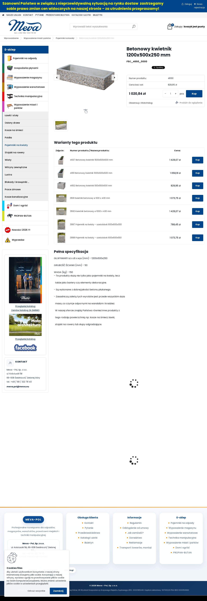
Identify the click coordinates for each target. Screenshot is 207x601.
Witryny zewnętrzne (16, 167)
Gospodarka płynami (22, 68)
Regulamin (136, 523)
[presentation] (57, 77)
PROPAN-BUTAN (19, 216)
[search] (133, 27)
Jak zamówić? (136, 532)
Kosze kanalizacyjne (16, 196)
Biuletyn (88, 542)
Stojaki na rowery (14, 152)
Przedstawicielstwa (89, 532)
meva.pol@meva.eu (18, 386)
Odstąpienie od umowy (135, 528)
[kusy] (170, 93)
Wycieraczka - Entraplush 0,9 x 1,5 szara (108, 462)
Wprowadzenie (11, 38)
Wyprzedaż (14, 240)
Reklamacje (135, 542)
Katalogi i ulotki (88, 537)
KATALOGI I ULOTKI (81, 15)
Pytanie (89, 528)
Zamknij (58, 591)
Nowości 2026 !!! (17, 230)
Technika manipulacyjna (24, 96)
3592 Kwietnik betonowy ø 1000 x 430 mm (90, 211)
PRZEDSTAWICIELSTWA (57, 15)
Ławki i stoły (11, 115)
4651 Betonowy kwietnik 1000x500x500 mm (91, 173)
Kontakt (89, 523)
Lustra (8, 174)
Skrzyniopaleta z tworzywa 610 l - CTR (147, 457)
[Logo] (22, 26)
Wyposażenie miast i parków (37, 38)
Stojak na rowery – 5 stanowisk (67, 384)
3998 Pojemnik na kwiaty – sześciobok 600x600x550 (96, 237)
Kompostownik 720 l (67, 460)
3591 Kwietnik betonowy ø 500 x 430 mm (90, 198)
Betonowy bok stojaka (106, 382)
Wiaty (8, 159)
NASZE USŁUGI (14, 15)
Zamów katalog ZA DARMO (25, 310)
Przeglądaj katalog (25, 306)
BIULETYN (97, 15)
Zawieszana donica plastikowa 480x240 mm (147, 378)
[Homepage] (3, 15)
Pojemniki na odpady (22, 58)
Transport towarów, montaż (136, 547)
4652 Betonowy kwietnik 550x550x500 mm (91, 185)
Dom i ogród (17, 206)
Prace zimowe (13, 189)
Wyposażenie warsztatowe (26, 87)
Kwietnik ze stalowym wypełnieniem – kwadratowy (183, 389)
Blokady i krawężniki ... (17, 182)
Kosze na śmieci (14, 130)
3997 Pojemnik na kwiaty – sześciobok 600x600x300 (96, 224)
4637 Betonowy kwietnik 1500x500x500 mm (91, 160)
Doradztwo (135, 537)
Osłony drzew (12, 122)
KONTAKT (28, 15)
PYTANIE (39, 15)
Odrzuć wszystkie (36, 591)
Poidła (8, 137)
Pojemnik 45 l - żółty (182, 460)
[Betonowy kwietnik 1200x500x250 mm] (85, 77)
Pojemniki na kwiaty (65, 38)
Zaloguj (188, 4)
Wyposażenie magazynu (24, 77)
